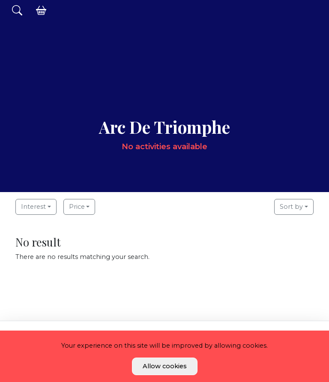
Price (77, 207)
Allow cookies (165, 366)
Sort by (291, 207)
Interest (33, 207)
